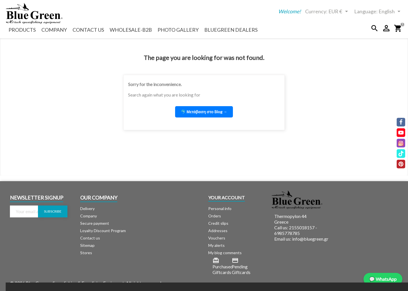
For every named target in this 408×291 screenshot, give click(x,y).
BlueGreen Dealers (231, 30)
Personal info (219, 208)
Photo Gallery (178, 30)
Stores (86, 252)
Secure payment (94, 223)
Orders (214, 215)
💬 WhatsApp (383, 279)
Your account (226, 197)
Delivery (87, 208)
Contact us (88, 30)
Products (22, 30)
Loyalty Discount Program (103, 230)
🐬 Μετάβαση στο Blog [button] (204, 111)
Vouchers (216, 238)
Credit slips (218, 223)
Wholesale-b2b (131, 30)
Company (54, 30)
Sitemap (87, 245)
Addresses (218, 230)
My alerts (216, 245)
